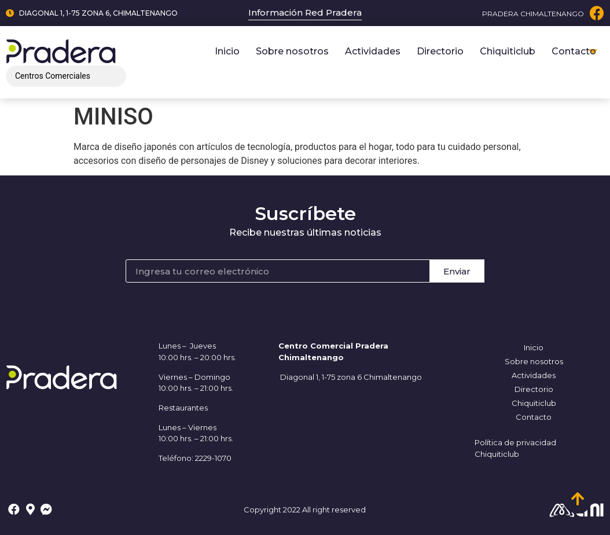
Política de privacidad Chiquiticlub (515, 448)
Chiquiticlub (507, 51)
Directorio (440, 51)
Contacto (574, 51)
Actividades (372, 51)
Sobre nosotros (292, 51)
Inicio (227, 51)
